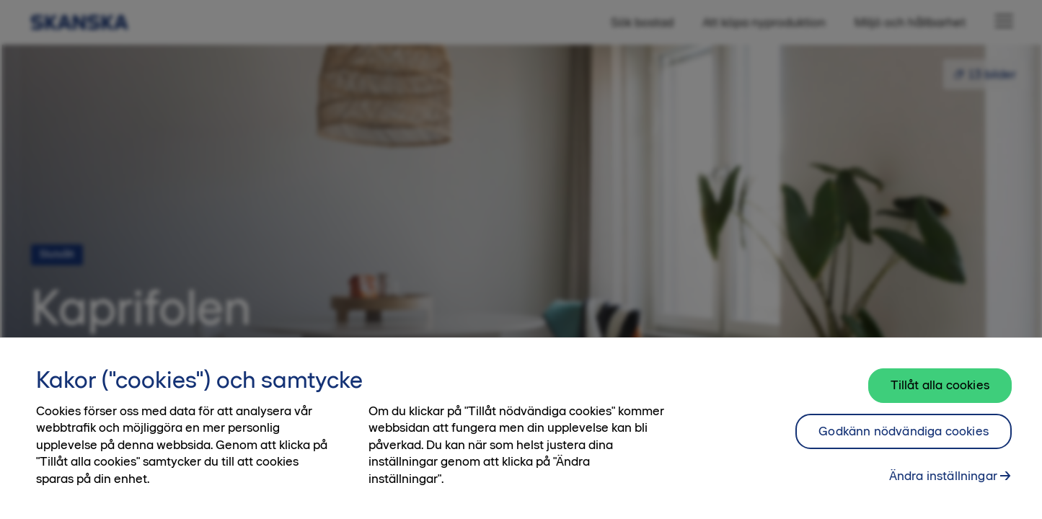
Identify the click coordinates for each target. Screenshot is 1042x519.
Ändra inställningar (943, 476)
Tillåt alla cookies (940, 385)
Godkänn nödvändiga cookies (903, 431)
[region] (521, 428)
